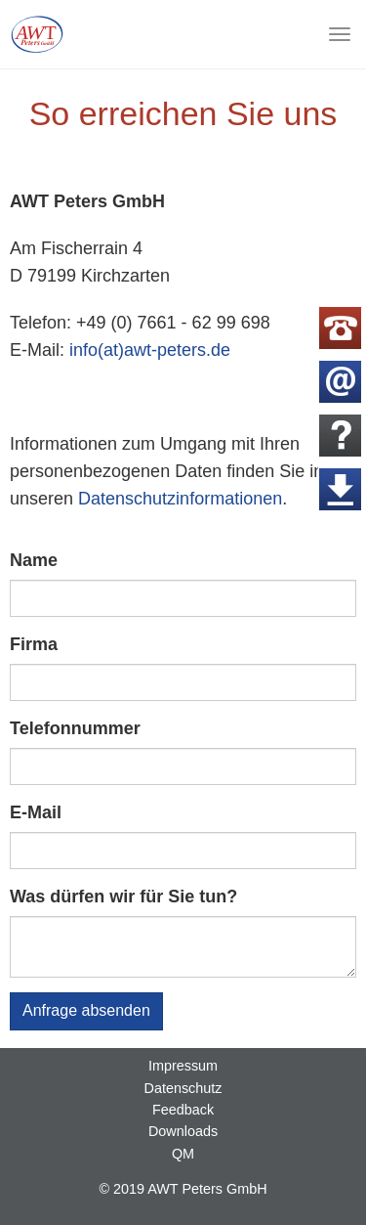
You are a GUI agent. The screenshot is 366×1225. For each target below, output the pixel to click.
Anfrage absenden (86, 1010)
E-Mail (35, 812)
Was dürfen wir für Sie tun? (123, 896)
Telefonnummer (75, 728)
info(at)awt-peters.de (149, 350)
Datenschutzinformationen (180, 498)
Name (34, 560)
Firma (34, 644)
